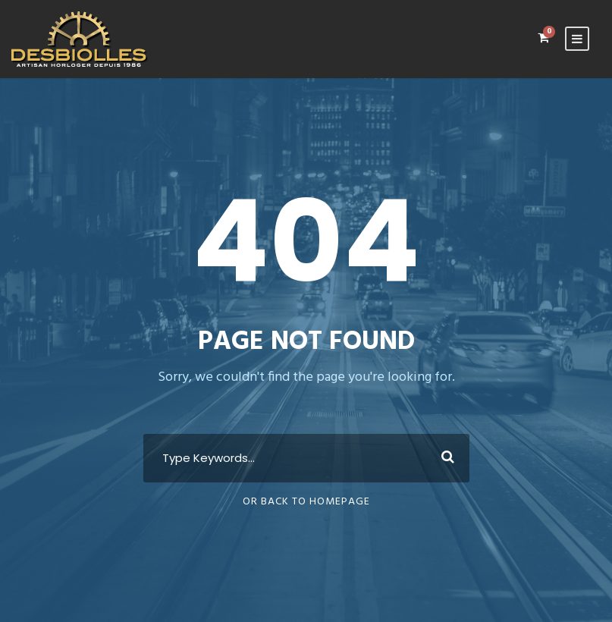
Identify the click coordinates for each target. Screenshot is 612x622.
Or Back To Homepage (306, 501)
